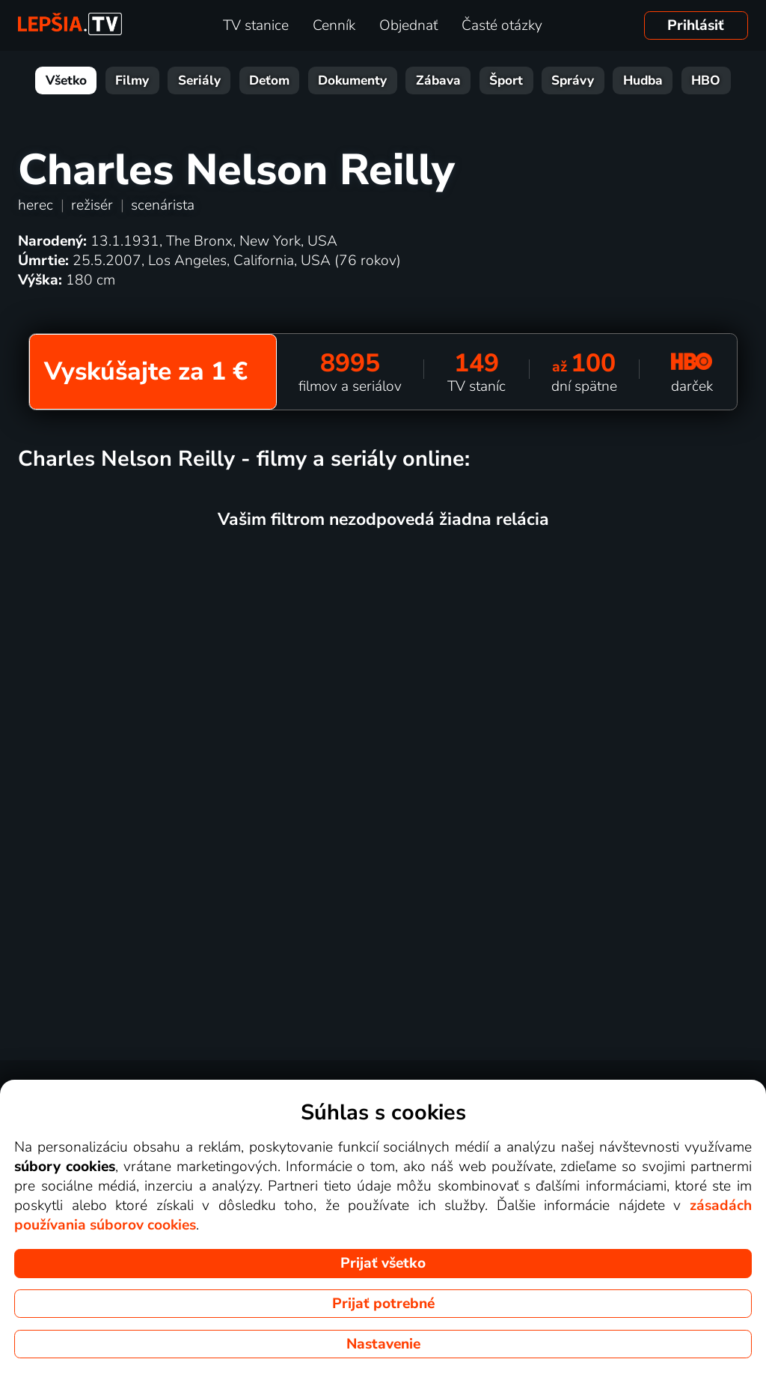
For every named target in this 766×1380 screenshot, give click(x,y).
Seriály (199, 80)
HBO (705, 80)
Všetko (66, 80)
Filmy (132, 80)
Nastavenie (383, 1344)
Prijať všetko (383, 1263)
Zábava (438, 80)
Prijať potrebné (383, 1303)
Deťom (269, 80)
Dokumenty (352, 80)
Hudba (643, 80)
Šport (506, 80)
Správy (572, 80)
